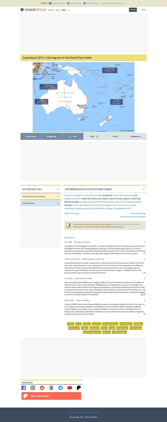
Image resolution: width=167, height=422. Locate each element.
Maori (104, 328)
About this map (71, 213)
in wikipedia (144, 253)
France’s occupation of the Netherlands (83, 195)
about (51, 10)
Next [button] (94, 136)
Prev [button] (73, 136)
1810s (70, 324)
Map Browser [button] (31, 136)
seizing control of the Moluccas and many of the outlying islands (110, 202)
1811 (78, 324)
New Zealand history (92, 332)
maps (64, 10)
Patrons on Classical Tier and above (127, 224)
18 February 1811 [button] (32, 189)
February (138, 324)
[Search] (69, 9)
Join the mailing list (90, 412)
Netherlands (122, 328)
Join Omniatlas (40, 396)
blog (58, 10)
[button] (52, 136)
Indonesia (94, 328)
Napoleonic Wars (72, 198)
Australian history (110, 324)
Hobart (82, 120)
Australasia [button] (28, 203)
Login (143, 9)
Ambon (87, 324)
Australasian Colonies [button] (33, 196)
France (84, 328)
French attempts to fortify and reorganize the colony (98, 205)
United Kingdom (119, 332)
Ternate (107, 332)
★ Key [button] (115, 136)
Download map (138, 213)
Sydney (86, 107)
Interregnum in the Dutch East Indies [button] (88, 189)
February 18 (74, 328)
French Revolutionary (123, 195)
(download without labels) (133, 216)
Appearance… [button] (136, 136)
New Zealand (135, 328)
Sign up (133, 10)
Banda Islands (126, 324)
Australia (96, 324)
